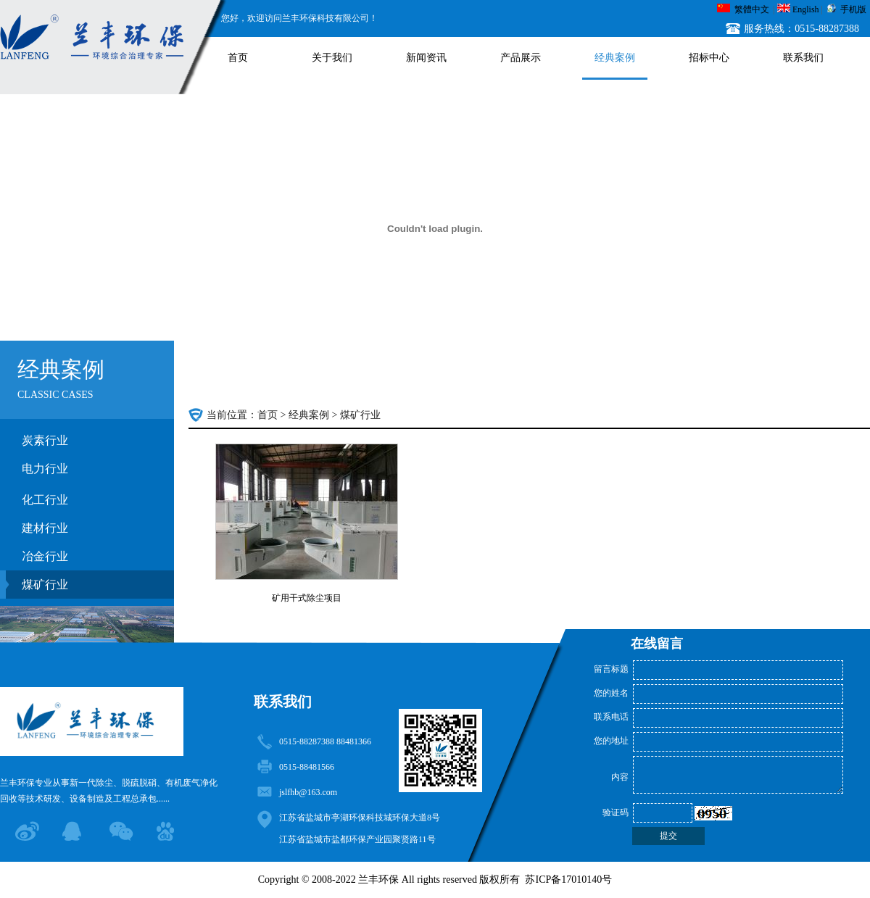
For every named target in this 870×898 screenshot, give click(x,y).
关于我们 (332, 57)
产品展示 (520, 57)
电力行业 (45, 468)
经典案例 (614, 57)
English (805, 9)
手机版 (853, 9)
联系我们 (803, 57)
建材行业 (45, 528)
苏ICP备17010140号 (568, 879)
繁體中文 (751, 9)
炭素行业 (45, 440)
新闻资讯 (426, 57)
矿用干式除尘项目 (306, 598)
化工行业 (45, 500)
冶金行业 (45, 556)
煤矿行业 (45, 584)
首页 (238, 57)
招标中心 (709, 57)
